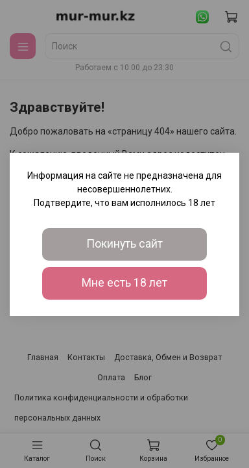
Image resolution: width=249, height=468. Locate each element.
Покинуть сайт (124, 243)
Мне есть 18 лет (124, 282)
